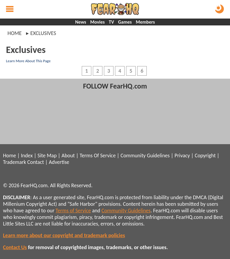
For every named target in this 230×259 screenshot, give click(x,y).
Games (125, 22)
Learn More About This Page (28, 61)
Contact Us (15, 247)
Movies (97, 22)
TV (111, 22)
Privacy (182, 155)
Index (27, 155)
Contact (35, 162)
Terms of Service (73, 210)
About (68, 155)
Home (14, 33)
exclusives (43, 33)
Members (145, 22)
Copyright (205, 155)
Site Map (47, 155)
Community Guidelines (145, 155)
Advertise (59, 162)
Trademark (14, 162)
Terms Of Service (98, 155)
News (80, 22)
